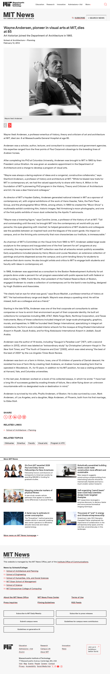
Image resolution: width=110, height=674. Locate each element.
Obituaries (9, 443)
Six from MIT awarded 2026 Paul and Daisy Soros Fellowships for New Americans (39, 467)
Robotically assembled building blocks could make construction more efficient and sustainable (91, 468)
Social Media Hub (44, 666)
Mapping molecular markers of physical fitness (38, 491)
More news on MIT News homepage (20, 535)
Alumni (22, 652)
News (64, 649)
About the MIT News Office (16, 597)
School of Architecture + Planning (21, 430)
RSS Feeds (76, 602)
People (37, 664)
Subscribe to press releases (81, 614)
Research (50, 4)
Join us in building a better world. (93, 649)
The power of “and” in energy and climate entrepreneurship (90, 514)
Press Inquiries (10, 602)
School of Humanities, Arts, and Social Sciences (27, 578)
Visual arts (42, 443)
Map (25, 664)
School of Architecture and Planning (22, 571)
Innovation (61, 4)
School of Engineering (16, 574)
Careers (44, 664)
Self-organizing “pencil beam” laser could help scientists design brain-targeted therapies (91, 493)
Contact (51, 664)
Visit (20, 664)
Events (31, 664)
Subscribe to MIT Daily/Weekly (28, 614)
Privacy (22, 666)
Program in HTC (58, 443)
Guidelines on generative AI (28, 629)
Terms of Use (77, 597)
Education (40, 4)
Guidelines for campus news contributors (81, 621)
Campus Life (45, 649)
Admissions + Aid (75, 4)
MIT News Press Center (48, 597)
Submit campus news (29, 621)
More (88, 4)
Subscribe (80, 18)
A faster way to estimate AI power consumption (37, 514)
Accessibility (31, 666)
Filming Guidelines (46, 602)
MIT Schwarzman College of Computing (24, 588)
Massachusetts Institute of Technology (34, 658)
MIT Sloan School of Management (21, 581)
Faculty (31, 443)
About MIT (44, 652)
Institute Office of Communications (72, 562)
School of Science (14, 585)
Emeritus (21, 443)
